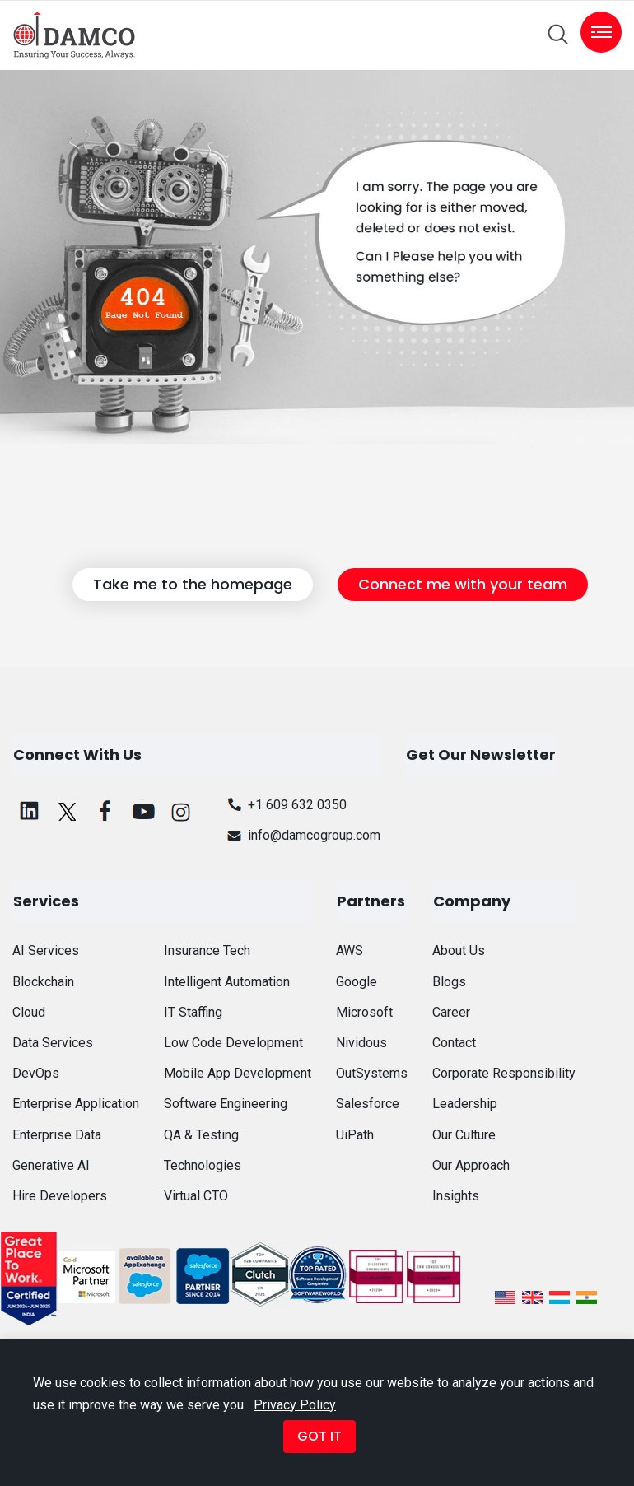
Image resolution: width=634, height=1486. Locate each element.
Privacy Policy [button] (295, 1405)
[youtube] (143, 811)
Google (356, 982)
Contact (454, 1042)
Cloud (28, 1012)
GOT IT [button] (319, 1436)
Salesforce (367, 1103)
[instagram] (181, 811)
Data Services (52, 1042)
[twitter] (67, 811)
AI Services (45, 950)
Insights (455, 1196)
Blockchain (43, 982)
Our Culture (464, 1135)
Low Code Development (233, 1042)
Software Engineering (225, 1103)
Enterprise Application (75, 1103)
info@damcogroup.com (301, 835)
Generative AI (51, 1165)
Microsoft (364, 1012)
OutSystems (372, 1073)
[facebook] (105, 811)
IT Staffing (193, 1012)
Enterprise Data (56, 1135)
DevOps (35, 1073)
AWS (349, 950)
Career (451, 1012)
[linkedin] (29, 811)
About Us (458, 950)
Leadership (464, 1103)
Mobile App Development (237, 1073)
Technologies (202, 1165)
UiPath (355, 1135)
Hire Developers (59, 1196)
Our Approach (471, 1165)
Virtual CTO (196, 1196)
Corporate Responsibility (504, 1073)
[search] (558, 34)
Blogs (449, 982)
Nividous (361, 1042)
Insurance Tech (207, 950)
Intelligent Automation (227, 982)
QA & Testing (201, 1135)
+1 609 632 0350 (285, 805)
